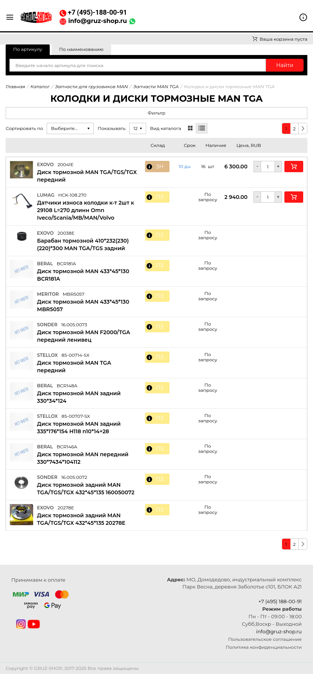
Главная (15, 86)
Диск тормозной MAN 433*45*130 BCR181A (83, 275)
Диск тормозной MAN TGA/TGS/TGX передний (87, 176)
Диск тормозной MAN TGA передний (74, 366)
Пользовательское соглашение (265, 639)
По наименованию (81, 49)
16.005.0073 (74, 324)
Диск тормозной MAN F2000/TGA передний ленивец (83, 336)
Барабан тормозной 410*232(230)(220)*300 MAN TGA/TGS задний (83, 244)
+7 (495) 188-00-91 (280, 601)
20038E (66, 233)
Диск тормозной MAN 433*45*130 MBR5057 (83, 305)
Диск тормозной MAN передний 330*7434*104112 (82, 458)
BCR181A (66, 263)
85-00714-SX (75, 355)
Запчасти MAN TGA (156, 86)
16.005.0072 (74, 477)
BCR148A (66, 385)
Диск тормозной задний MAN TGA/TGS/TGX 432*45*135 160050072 (85, 488)
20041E (66, 164)
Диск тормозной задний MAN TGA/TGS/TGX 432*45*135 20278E (81, 519)
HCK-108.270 (72, 195)
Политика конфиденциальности (264, 647)
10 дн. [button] (185, 166)
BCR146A (66, 446)
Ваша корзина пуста (279, 39)
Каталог (40, 86)
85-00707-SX (75, 416)
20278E (66, 507)
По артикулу (27, 49)
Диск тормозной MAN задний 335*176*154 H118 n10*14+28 (79, 427)
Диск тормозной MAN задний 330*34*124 (79, 397)
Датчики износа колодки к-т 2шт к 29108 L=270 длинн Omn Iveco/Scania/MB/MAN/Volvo (85, 210)
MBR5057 (73, 294)
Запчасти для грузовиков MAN (91, 86)
